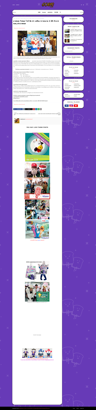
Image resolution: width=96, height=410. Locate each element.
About (77, 408)
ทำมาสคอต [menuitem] (44, 12)
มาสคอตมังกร (76, 73)
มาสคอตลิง (66, 70)
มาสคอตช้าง (76, 71)
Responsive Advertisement (19, 28)
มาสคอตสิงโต (76, 70)
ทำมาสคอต (66, 94)
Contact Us (82, 408)
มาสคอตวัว (66, 73)
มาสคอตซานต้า (76, 87)
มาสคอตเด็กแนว (76, 84)
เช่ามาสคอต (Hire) (77, 94)
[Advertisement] (37, 374)
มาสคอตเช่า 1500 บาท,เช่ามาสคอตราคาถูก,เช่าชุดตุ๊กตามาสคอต (76, 30)
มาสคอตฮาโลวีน (67, 87)
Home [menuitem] (39, 12)
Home (13, 4)
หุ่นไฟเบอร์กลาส (67, 96)
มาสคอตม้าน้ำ (67, 88)
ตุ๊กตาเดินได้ (18, 18)
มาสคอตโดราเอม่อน (68, 85)
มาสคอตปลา (67, 75)
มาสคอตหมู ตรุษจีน (77, 85)
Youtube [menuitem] (56, 12)
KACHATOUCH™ (29, 119)
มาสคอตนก (66, 84)
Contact (17, 4)
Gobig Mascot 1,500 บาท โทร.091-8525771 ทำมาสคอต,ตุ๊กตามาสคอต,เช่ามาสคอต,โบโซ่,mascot (34, 408)
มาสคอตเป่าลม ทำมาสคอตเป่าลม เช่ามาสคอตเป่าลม (76, 40)
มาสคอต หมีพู (67, 71)
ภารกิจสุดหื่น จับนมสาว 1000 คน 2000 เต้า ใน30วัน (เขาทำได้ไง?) (76, 35)
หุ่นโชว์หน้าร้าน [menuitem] (50, 12)
